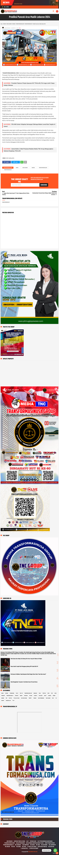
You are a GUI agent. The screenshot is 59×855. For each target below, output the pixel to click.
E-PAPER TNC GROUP (33, 848)
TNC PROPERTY (25, 845)
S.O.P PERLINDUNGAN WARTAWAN (44, 841)
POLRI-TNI (21, 693)
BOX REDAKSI (10, 841)
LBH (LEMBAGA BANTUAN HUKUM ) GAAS (35, 843)
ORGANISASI (35, 693)
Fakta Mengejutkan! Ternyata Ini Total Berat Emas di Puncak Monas (24, 682)
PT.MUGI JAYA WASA (16, 698)
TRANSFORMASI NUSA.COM (32, 852)
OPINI (52, 693)
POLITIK (17, 693)
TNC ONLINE (7, 847)
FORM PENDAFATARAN (50, 843)
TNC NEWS (30, 695)
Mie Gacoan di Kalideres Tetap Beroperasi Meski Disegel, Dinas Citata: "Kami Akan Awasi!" (28, 674)
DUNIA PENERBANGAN (41, 698)
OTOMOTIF (2, 700)
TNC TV (13, 700)
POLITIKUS (10, 698)
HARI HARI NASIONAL (24, 698)
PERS (6, 698)
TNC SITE (13, 847)
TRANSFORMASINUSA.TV (8, 170)
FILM (56, 698)
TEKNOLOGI (34, 698)
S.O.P (27, 841)
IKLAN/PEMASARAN (20, 843)
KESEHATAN (16, 695)
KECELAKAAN (40, 695)
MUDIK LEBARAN (25, 168)
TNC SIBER (18, 847)
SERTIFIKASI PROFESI (42, 847)
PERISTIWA (44, 693)
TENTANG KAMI (33, 841)
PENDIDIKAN (3, 695)
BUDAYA (45, 695)
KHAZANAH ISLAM (8, 700)
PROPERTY (30, 698)
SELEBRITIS (35, 695)
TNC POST (24, 847)
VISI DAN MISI (51, 847)
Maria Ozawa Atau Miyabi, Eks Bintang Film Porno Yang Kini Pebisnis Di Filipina (26, 659)
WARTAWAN (26, 695)
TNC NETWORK (44, 845)
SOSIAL (40, 693)
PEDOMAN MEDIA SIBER (9, 843)
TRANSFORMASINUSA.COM (43, 168)
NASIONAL (33, 168)
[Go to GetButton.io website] (55, 853)
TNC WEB (38, 845)
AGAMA (55, 693)
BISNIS (48, 693)
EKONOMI (54, 695)
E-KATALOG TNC (24, 848)
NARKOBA (2, 698)
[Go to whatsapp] (55, 850)
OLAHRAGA (49, 695)
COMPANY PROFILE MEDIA (19, 841)
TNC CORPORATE (52, 845)
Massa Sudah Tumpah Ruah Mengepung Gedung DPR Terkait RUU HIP (24, 667)
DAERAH (17, 168)
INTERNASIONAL (12, 693)
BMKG (53, 698)
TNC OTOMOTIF (18, 845)
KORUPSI (21, 695)
